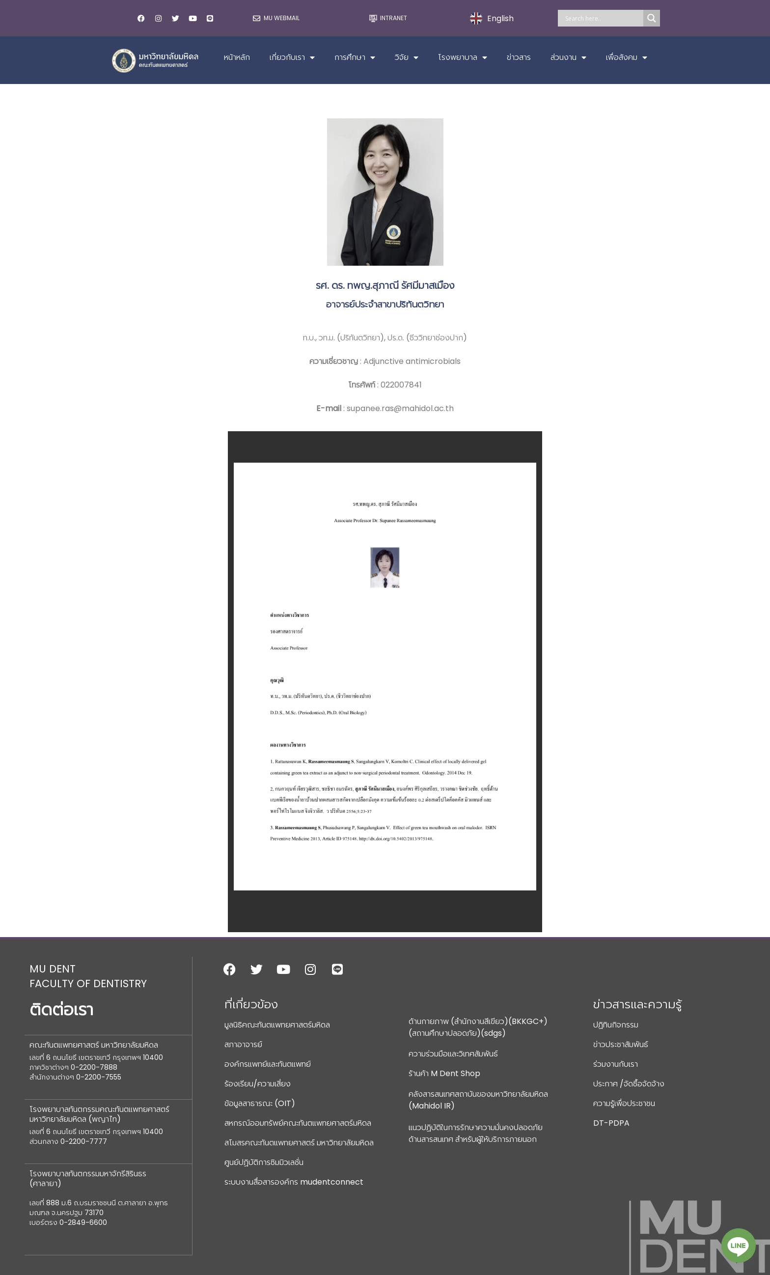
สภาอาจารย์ (243, 1044)
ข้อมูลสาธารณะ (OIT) (259, 1103)
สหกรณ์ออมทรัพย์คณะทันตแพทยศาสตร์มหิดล (297, 1123)
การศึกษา (354, 57)
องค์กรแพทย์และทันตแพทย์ (267, 1064)
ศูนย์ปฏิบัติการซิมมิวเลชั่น (263, 1162)
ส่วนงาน (568, 57)
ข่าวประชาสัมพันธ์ (620, 1044)
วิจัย (406, 57)
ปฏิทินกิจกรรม (615, 1024)
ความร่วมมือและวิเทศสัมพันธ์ (453, 1053)
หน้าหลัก (237, 57)
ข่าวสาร (519, 57)
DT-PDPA (611, 1123)
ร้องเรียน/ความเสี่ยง (257, 1083)
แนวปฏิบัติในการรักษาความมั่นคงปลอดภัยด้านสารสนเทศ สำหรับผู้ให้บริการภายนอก (476, 1133)
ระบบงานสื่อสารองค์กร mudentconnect (293, 1182)
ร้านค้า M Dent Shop (444, 1073)
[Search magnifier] (651, 18)
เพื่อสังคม (626, 57)
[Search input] (603, 18)
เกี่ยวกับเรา (292, 57)
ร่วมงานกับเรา (615, 1064)
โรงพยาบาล (462, 57)
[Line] (738, 1245)
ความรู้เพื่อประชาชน (624, 1103)
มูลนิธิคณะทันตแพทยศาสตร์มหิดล (277, 1024)
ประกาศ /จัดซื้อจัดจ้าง (628, 1083)
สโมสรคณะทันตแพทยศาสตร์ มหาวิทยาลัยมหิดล (299, 1142)
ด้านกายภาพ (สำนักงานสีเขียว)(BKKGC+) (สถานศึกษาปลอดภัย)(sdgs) (478, 1027)
